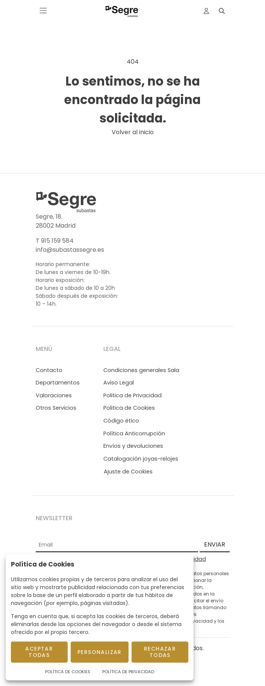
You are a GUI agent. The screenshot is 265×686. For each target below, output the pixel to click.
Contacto (49, 370)
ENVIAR (214, 544)
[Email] (117, 545)
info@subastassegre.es (70, 249)
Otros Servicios (56, 408)
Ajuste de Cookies (128, 471)
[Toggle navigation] (43, 11)
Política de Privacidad (128, 672)
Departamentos (58, 382)
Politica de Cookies (129, 408)
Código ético (121, 420)
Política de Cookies (67, 672)
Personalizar (99, 652)
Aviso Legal (118, 382)
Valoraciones (54, 395)
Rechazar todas (160, 652)
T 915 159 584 (55, 240)
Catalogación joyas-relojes (140, 458)
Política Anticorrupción (134, 433)
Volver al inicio (133, 132)
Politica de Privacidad (132, 395)
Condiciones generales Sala (141, 370)
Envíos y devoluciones (133, 446)
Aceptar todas (39, 652)
